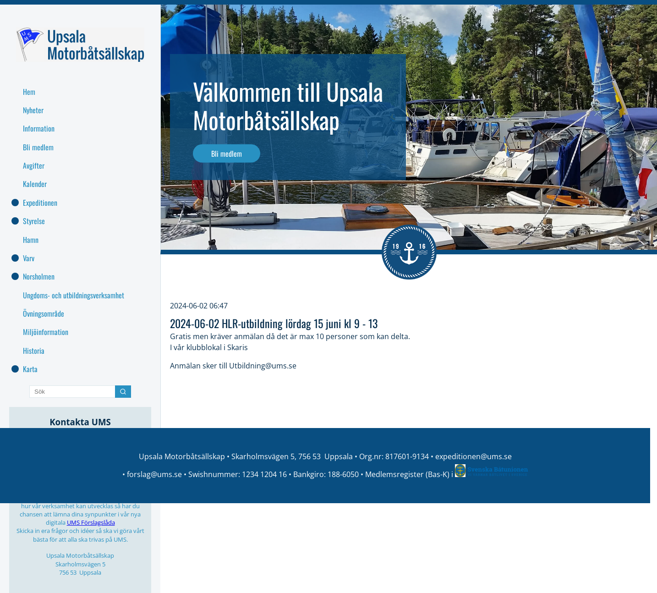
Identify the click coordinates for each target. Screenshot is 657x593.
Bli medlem (226, 153)
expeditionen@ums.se (473, 456)
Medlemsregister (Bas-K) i (410, 474)
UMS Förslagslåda (91, 522)
